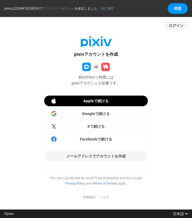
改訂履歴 (107, 8)
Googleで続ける (80, 113)
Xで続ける (78, 126)
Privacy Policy (75, 183)
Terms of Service (105, 183)
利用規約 (89, 197)
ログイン (176, 25)
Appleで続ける (80, 101)
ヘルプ (104, 197)
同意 (177, 8)
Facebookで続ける (81, 139)
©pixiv (9, 213)
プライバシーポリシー (59, 8)
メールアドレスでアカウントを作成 (96, 156)
